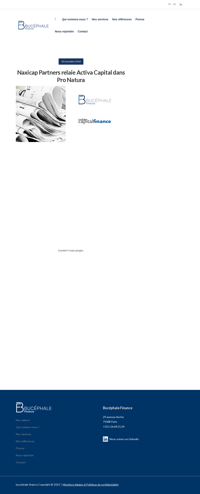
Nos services (100, 19)
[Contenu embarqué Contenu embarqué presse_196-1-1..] (71, 250)
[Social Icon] (181, 4)
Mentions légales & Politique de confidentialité (90, 484)
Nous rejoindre (64, 31)
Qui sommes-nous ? (75, 19)
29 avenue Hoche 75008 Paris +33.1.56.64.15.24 (113, 421)
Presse (140, 19)
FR (169, 4)
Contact (83, 31)
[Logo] (33, 25)
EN (174, 4)
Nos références (122, 19)
